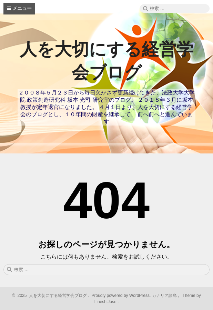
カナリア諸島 (165, 295)
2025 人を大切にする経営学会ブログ (51, 295)
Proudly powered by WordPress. (121, 295)
